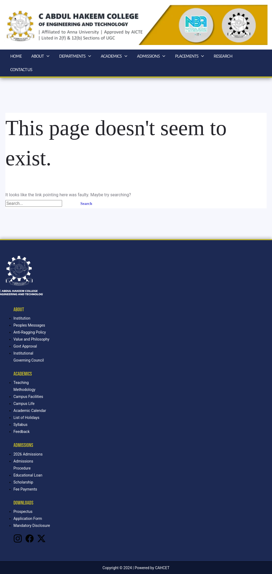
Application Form (27, 518)
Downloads (23, 503)
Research (223, 56)
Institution (21, 318)
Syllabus (20, 424)
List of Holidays (26, 417)
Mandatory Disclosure (31, 525)
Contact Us (21, 69)
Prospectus (23, 511)
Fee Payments (25, 489)
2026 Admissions (27, 454)
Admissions (151, 56)
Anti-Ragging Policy (29, 332)
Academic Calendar (29, 410)
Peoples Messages (29, 325)
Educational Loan (27, 475)
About (40, 56)
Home (16, 56)
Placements (189, 56)
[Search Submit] (68, 203)
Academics (114, 56)
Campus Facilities (28, 396)
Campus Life (23, 403)
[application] (46, 56)
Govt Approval (25, 346)
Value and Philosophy (31, 339)
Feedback (21, 431)
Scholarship (23, 482)
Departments (75, 56)
